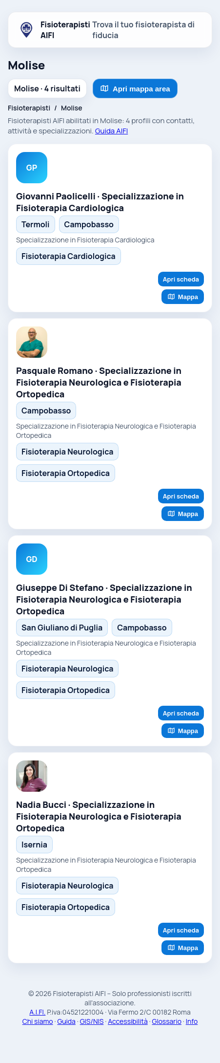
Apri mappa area (135, 88)
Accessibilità (128, 1021)
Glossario (166, 1021)
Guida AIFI (111, 131)
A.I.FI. (37, 1012)
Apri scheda (181, 279)
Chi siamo (37, 1021)
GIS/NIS (92, 1021)
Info (192, 1021)
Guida (66, 1021)
